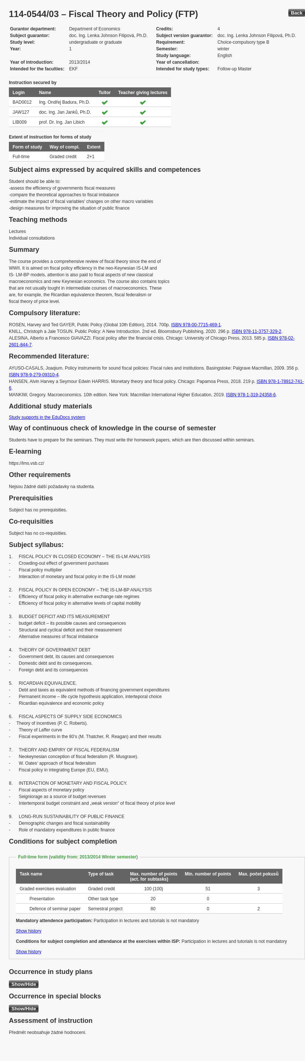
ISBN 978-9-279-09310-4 (33, 374)
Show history (28, 931)
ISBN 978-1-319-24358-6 (251, 394)
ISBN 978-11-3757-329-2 (256, 331)
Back (296, 13)
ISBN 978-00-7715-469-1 (196, 324)
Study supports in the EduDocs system (47, 417)
